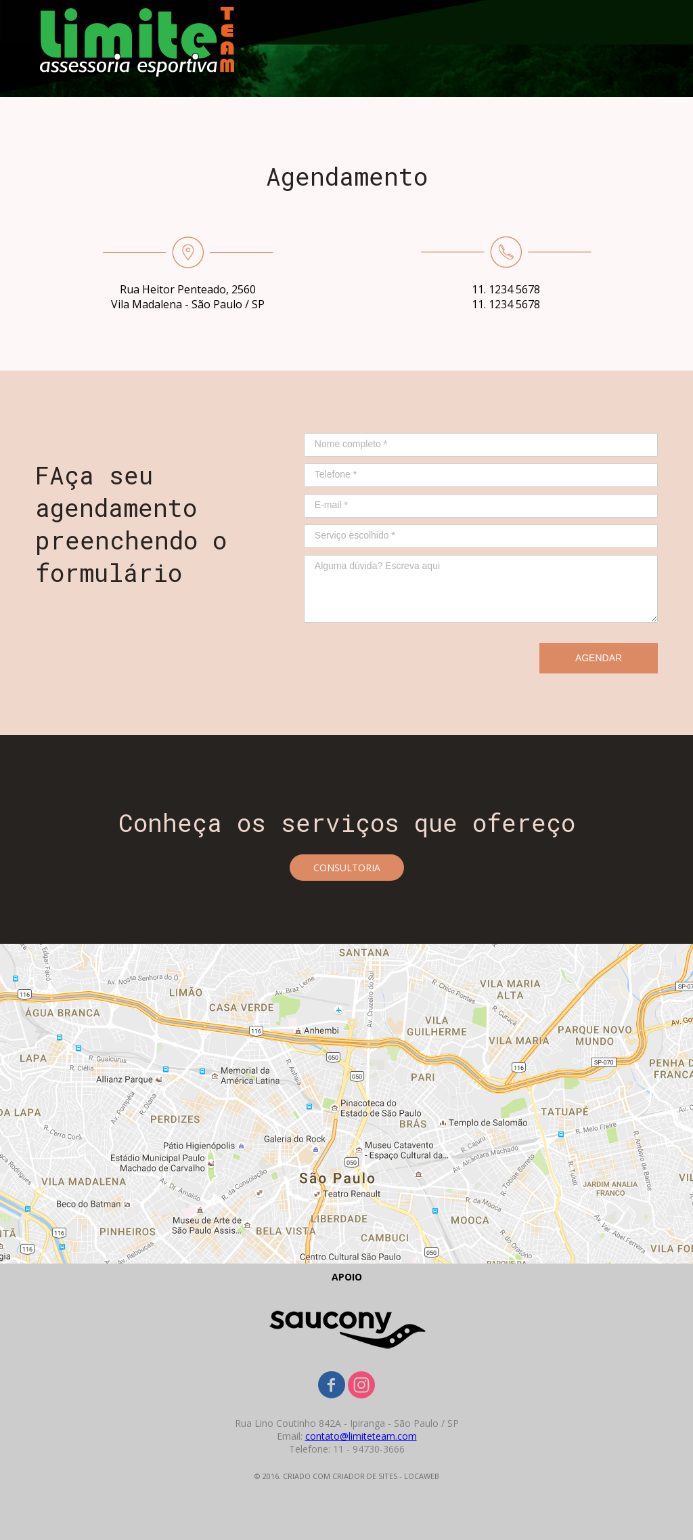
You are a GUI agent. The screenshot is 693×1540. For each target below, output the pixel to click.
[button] (347, 867)
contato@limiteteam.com (361, 1436)
